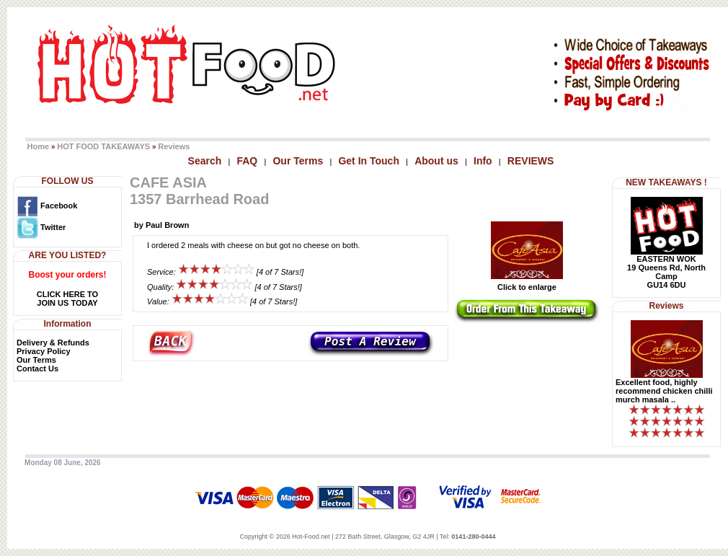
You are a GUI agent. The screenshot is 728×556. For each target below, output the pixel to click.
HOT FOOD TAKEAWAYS (103, 146)
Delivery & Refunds (53, 342)
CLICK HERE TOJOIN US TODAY (67, 298)
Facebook (47, 205)
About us (436, 161)
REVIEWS (530, 161)
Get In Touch (368, 161)
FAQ (246, 161)
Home (38, 146)
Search (205, 161)
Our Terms (297, 161)
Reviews (174, 146)
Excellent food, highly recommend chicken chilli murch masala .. (664, 391)
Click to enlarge (527, 283)
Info (483, 161)
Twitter (41, 227)
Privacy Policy (44, 351)
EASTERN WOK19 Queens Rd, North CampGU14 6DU (666, 272)
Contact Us (37, 368)
